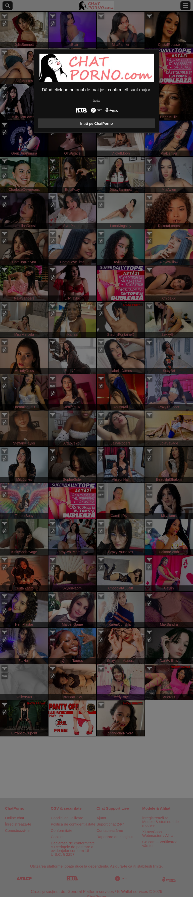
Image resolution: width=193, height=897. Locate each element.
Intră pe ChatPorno (96, 124)
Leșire (96, 100)
